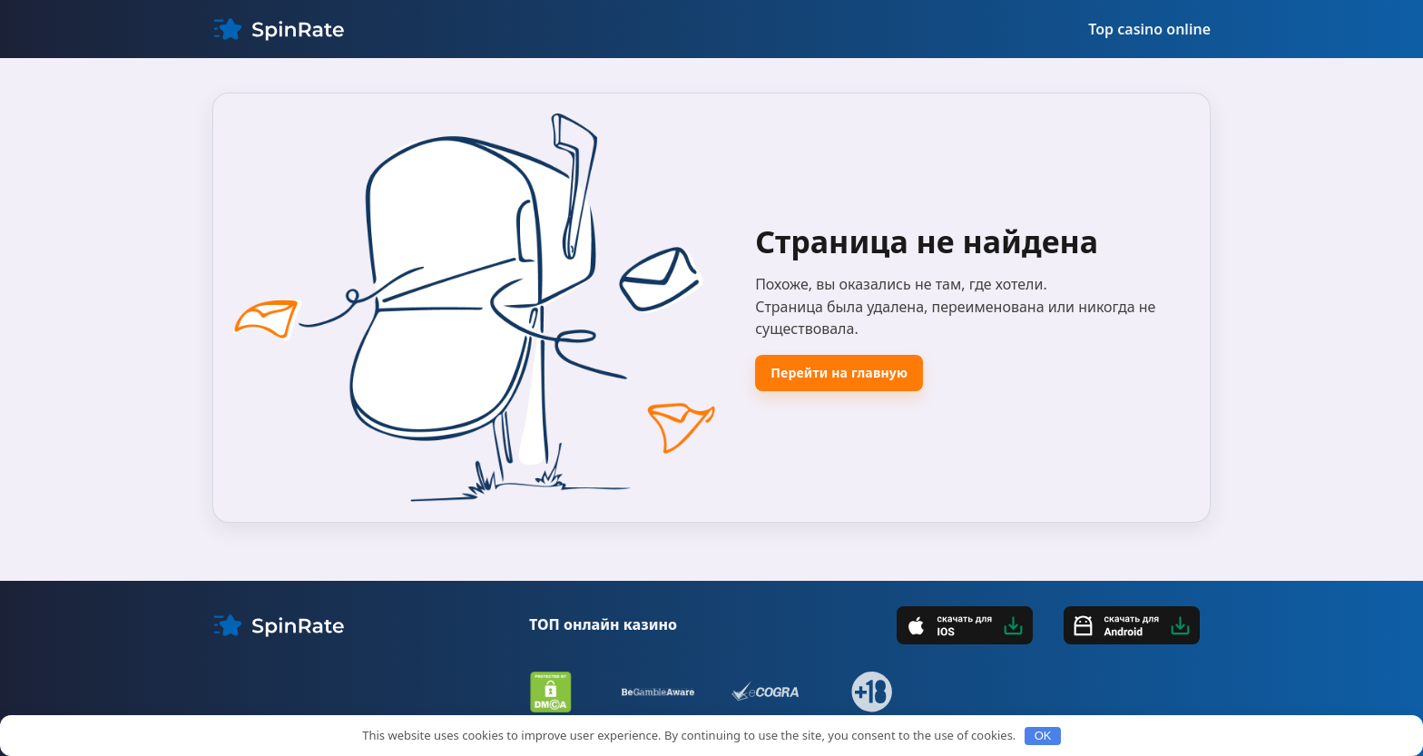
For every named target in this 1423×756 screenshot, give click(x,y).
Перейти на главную (839, 372)
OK (1043, 735)
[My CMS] (278, 29)
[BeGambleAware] (658, 692)
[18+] (872, 692)
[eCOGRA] (765, 692)
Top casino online (1149, 29)
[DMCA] (550, 692)
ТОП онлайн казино (603, 624)
